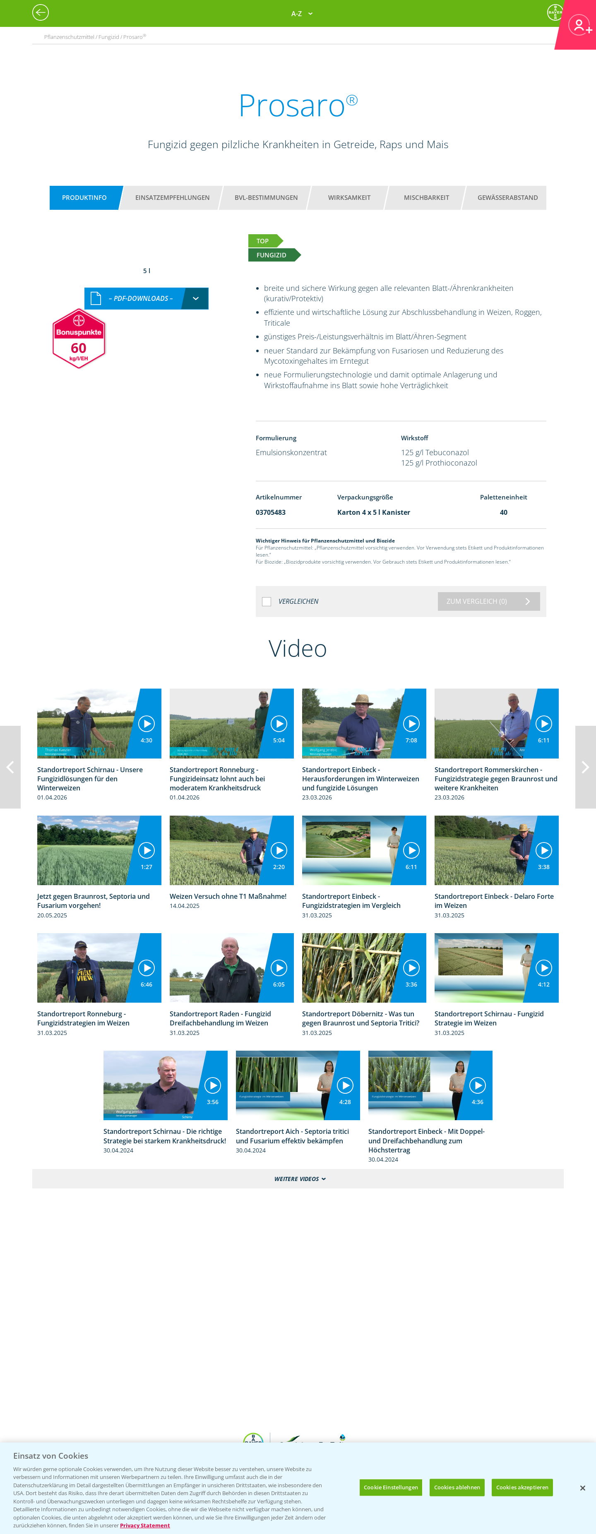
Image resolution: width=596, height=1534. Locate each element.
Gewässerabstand (508, 197)
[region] (298, 1488)
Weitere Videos (296, 1179)
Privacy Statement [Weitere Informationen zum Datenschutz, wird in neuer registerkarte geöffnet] (145, 1525)
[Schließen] (583, 1488)
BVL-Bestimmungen (266, 197)
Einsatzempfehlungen (172, 197)
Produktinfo (84, 197)
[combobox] (146, 299)
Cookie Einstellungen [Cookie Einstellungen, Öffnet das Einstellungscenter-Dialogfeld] (391, 1487)
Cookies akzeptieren (522, 1487)
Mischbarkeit (426, 197)
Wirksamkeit (349, 197)
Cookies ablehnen (457, 1487)
